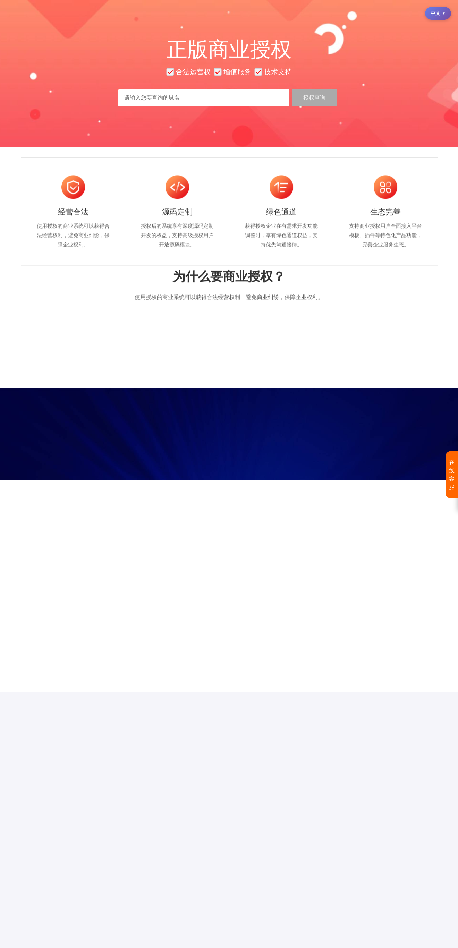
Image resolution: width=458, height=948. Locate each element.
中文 (438, 13)
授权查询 (314, 98)
